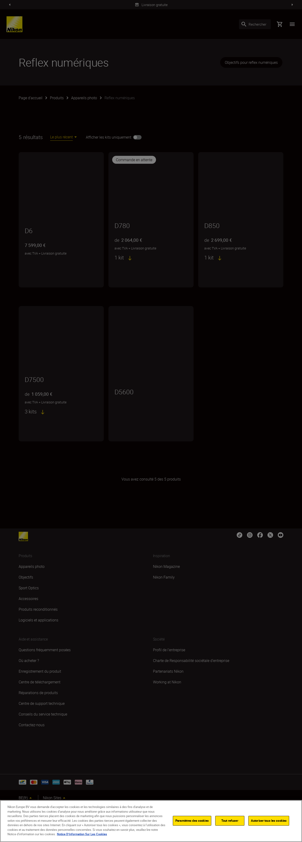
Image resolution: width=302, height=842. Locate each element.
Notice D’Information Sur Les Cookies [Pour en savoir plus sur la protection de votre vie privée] (82, 834)
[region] (151, 821)
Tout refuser (229, 820)
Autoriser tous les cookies (269, 820)
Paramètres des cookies (192, 820)
